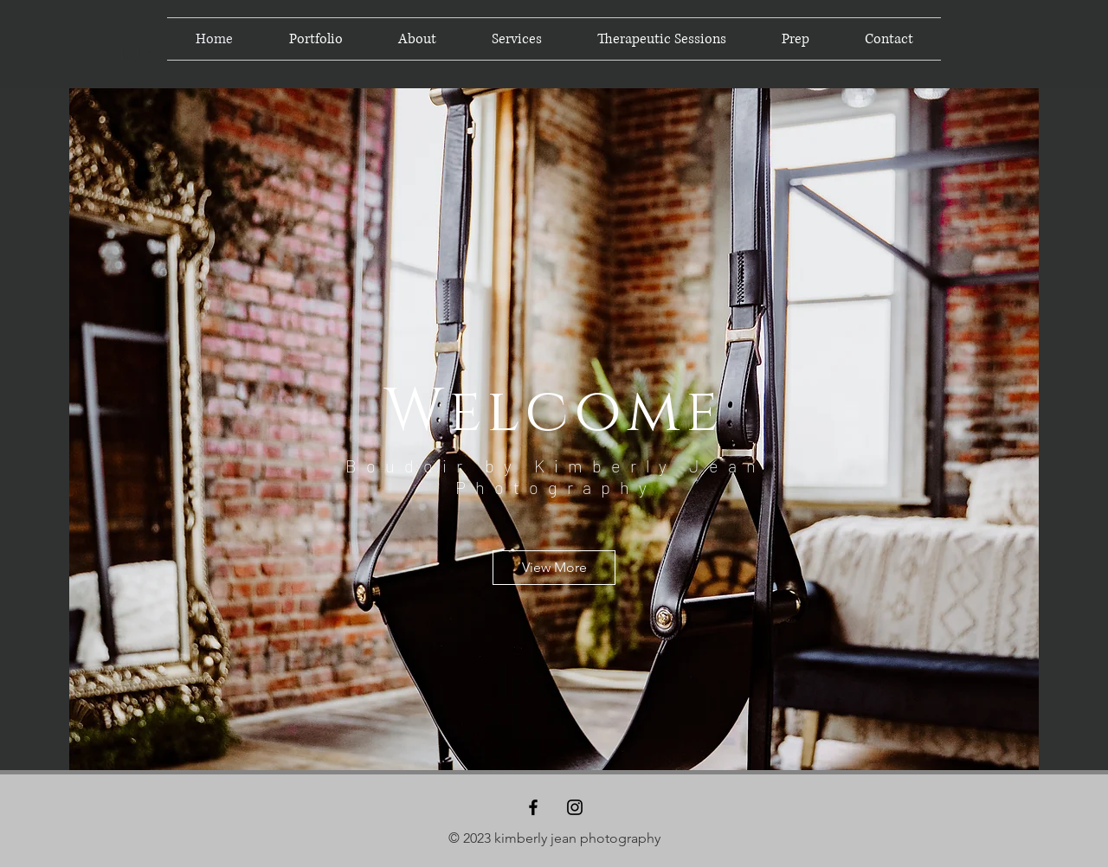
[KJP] (136, 53)
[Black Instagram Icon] (574, 807)
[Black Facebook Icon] (533, 807)
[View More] (554, 567)
